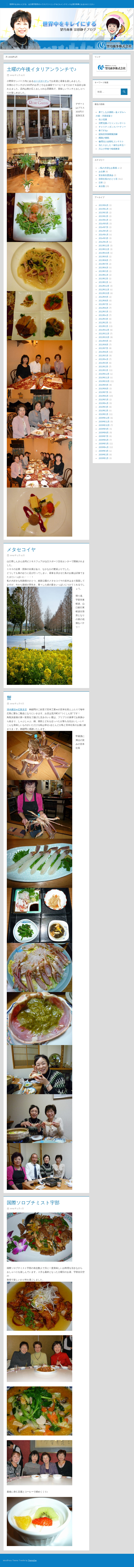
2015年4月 (103, 209)
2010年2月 (103, 410)
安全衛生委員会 (106, 175)
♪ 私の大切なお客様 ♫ (109, 168)
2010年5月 (103, 399)
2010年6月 (103, 396)
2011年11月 (104, 333)
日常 (101, 182)
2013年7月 (103, 264)
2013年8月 (103, 260)
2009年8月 (104, 432)
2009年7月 (103, 436)
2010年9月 (103, 385)
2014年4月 (103, 234)
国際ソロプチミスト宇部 (33, 1202)
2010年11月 (104, 377)
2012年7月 (103, 304)
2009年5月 (104, 443)
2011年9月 (103, 341)
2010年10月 (104, 381)
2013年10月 (104, 253)
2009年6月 (104, 440)
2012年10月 (104, 293)
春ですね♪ (103, 130)
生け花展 (103, 119)
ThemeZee (32, 1560)
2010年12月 (104, 374)
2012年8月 (103, 300)
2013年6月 (103, 267)
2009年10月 (104, 425)
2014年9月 (103, 223)
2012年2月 (103, 322)
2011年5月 (103, 355)
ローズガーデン (41, 81)
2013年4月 (103, 275)
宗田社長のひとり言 (108, 179)
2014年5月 (103, 231)
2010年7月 (103, 392)
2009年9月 (104, 429)
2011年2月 (103, 366)
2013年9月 (103, 256)
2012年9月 (103, 297)
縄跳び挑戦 (104, 137)
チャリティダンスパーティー (112, 126)
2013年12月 (104, 245)
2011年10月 (104, 337)
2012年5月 (103, 311)
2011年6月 (103, 352)
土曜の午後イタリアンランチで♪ (41, 69)
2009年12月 (104, 418)
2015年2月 (103, 216)
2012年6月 (103, 308)
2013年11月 (104, 249)
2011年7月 (103, 348)
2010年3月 (103, 407)
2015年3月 (103, 212)
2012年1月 (103, 326)
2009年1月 (103, 458)
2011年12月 (104, 330)
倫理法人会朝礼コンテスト (111, 141)
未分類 (102, 186)
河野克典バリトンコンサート (112, 123)
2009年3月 (103, 451)
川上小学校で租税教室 (109, 148)
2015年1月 (103, 220)
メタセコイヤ (21, 549)
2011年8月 (103, 344)
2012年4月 (103, 315)
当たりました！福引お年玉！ (112, 145)
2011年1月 (103, 370)
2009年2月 (103, 454)
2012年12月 (104, 286)
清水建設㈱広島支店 (17, 709)
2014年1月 (103, 242)
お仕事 (102, 171)
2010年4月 (103, 403)
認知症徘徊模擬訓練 (108, 134)
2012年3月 (103, 319)
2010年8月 (103, 388)
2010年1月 (103, 414)
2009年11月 (104, 421)
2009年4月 (104, 447)
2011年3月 (103, 363)
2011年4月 (103, 359)
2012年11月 (104, 289)
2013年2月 (103, 278)
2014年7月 (103, 227)
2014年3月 (103, 238)
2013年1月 (103, 282)
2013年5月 (103, 271)
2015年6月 (103, 205)
